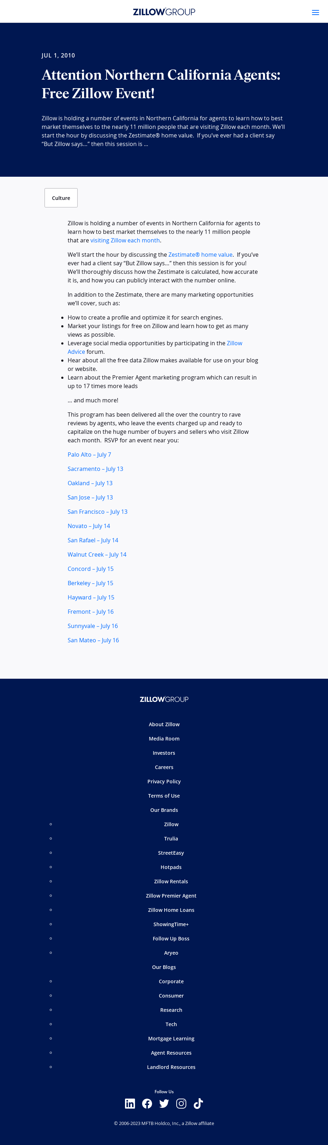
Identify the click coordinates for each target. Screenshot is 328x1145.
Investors (164, 752)
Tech (171, 1024)
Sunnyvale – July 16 (93, 626)
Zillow (171, 824)
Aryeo (171, 952)
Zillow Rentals (171, 881)
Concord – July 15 (91, 569)
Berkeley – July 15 (90, 583)
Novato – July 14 (89, 526)
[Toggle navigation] (315, 12)
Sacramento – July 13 (95, 469)
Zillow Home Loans (171, 910)
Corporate (171, 981)
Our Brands (164, 810)
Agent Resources (171, 1052)
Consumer (171, 995)
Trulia (171, 838)
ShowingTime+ (171, 924)
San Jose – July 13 (90, 497)
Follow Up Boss (171, 938)
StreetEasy (171, 852)
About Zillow (164, 724)
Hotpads (171, 867)
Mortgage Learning (171, 1038)
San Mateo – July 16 (93, 640)
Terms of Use (164, 795)
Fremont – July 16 (91, 612)
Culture (61, 198)
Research (171, 1009)
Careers (164, 767)
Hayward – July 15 (91, 597)
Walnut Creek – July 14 (97, 554)
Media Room (164, 738)
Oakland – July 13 (90, 483)
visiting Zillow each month (125, 240)
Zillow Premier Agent (171, 895)
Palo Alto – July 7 (89, 454)
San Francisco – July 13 (97, 512)
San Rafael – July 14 (93, 540)
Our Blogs (164, 967)
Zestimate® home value (200, 254)
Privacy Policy (164, 781)
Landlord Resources (171, 1067)
